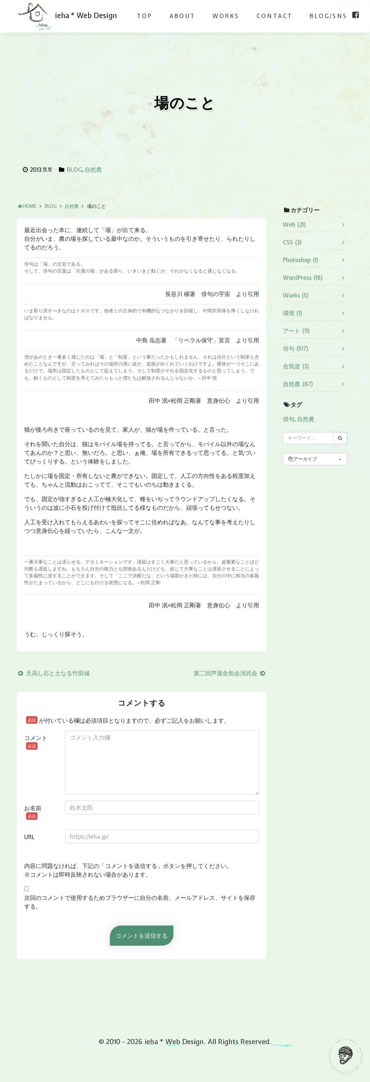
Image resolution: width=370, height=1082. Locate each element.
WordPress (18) (303, 278)
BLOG (74, 170)
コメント (35, 742)
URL (29, 837)
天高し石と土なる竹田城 (53, 673)
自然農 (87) (298, 384)
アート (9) (296, 331)
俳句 (288, 419)
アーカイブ (302, 459)
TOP (144, 16)
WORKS (225, 16)
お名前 (33, 812)
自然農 (93, 170)
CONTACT (274, 16)
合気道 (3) (296, 366)
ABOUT (182, 16)
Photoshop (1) (301, 260)
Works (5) (296, 295)
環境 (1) (292, 313)
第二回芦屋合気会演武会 (230, 673)
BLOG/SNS (328, 16)
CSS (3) (292, 242)
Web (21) (294, 224)
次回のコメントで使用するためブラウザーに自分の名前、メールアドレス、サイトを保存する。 (139, 902)
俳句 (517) (296, 348)
